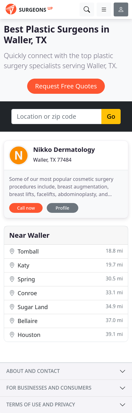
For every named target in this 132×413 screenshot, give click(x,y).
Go (111, 116)
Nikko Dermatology (64, 149)
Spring (66, 279)
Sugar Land (66, 307)
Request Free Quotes (66, 86)
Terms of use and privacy (40, 404)
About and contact (33, 371)
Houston (66, 334)
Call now (26, 208)
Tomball (66, 251)
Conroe (66, 293)
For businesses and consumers (48, 387)
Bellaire (66, 321)
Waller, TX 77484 (52, 159)
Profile (62, 208)
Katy (66, 265)
